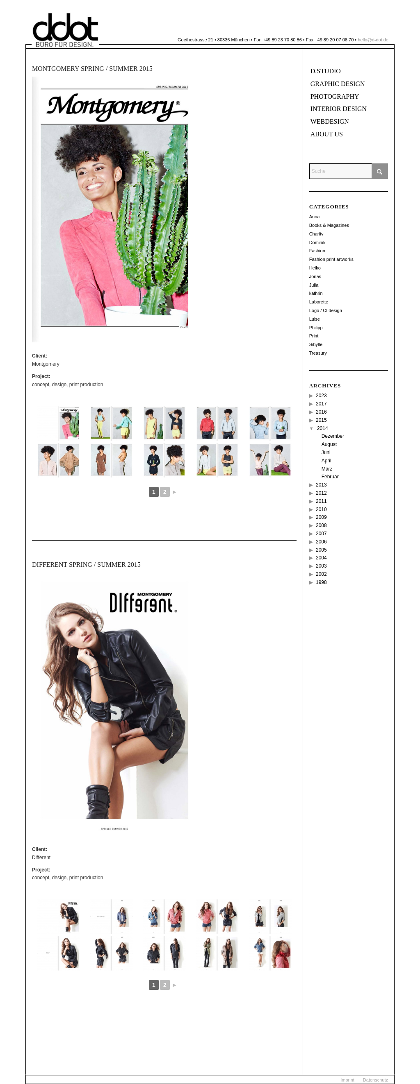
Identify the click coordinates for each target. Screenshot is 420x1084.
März (327, 469)
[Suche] (348, 171)
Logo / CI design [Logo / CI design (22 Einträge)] (325, 310)
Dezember (333, 436)
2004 (321, 558)
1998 (321, 582)
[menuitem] (347, 1080)
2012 (321, 493)
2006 (321, 542)
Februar (330, 477)
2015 (321, 420)
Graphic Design (337, 83)
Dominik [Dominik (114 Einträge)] (317, 242)
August (329, 444)
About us (326, 134)
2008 (321, 525)
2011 (321, 501)
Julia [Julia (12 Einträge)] (314, 285)
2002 (321, 574)
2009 (321, 517)
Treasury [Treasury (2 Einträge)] (318, 353)
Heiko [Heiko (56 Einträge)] (315, 267)
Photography (334, 96)
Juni (326, 452)
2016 (321, 412)
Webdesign (329, 121)
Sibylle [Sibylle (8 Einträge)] (315, 344)
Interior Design (338, 108)
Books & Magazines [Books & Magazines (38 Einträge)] (329, 225)
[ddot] (65, 30)
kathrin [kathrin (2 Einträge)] (316, 293)
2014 (322, 428)
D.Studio (325, 71)
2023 (321, 395)
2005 (321, 550)
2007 (321, 533)
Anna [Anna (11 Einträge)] (314, 216)
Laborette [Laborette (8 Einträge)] (318, 301)
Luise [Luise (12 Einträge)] (314, 319)
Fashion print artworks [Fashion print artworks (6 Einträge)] (331, 259)
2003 (321, 566)
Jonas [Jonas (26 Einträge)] (315, 276)
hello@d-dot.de (373, 39)
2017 (321, 404)
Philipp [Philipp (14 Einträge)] (316, 327)
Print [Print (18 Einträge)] (314, 335)
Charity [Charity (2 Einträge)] (316, 233)
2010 (321, 509)
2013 (321, 485)
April (326, 461)
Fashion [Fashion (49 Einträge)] (317, 250)
